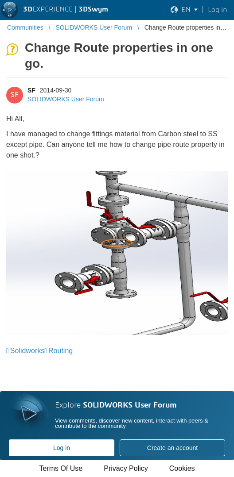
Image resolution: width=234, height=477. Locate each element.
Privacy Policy (126, 468)
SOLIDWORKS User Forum (65, 99)
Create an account (172, 447)
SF (31, 90)
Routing (60, 350)
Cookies (182, 468)
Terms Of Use (60, 468)
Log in (61, 447)
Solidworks (27, 350)
